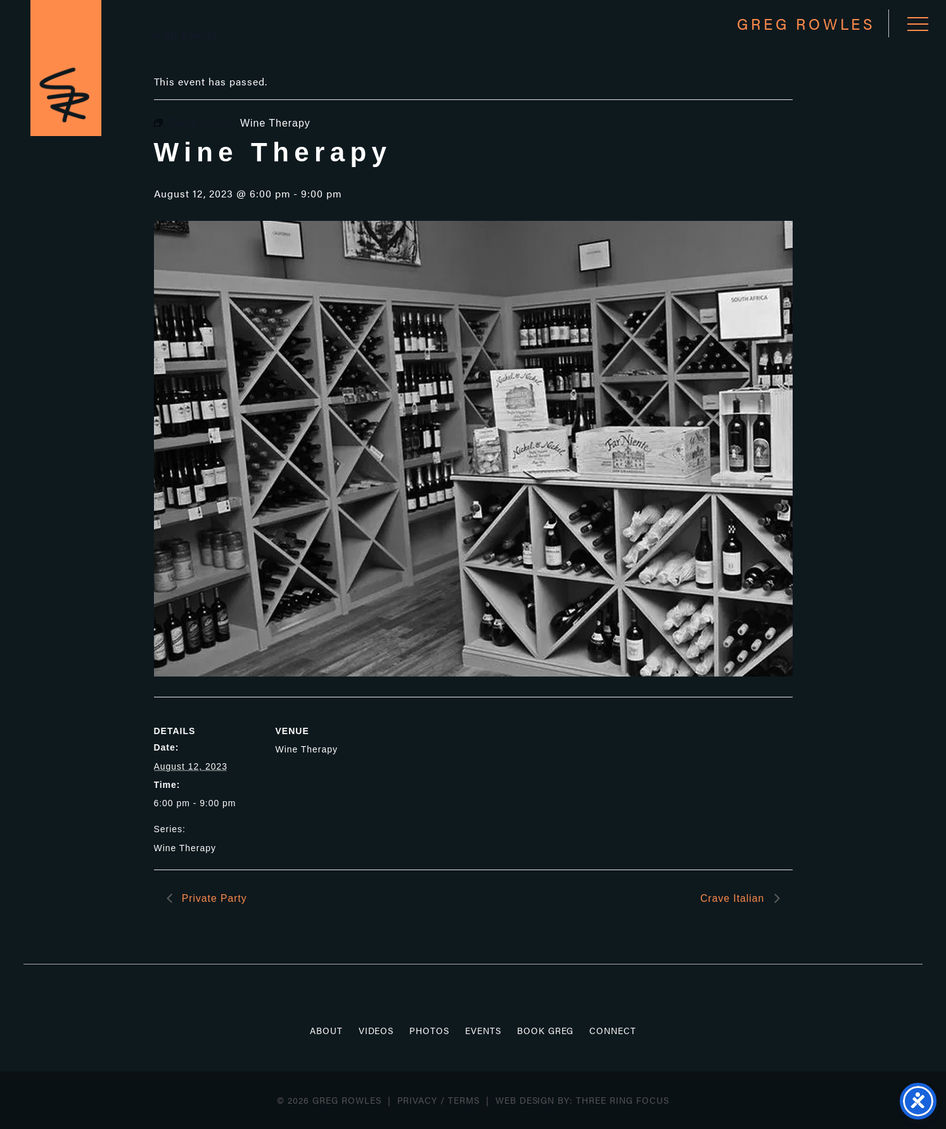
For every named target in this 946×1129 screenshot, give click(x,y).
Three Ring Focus (622, 1100)
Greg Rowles (68, 70)
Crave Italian (734, 898)
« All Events (186, 35)
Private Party (213, 898)
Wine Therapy (185, 848)
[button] (915, 23)
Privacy (417, 1100)
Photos (429, 1031)
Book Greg (545, 1031)
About (326, 1031)
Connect (612, 1031)
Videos (376, 1031)
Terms (464, 1100)
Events (483, 1031)
